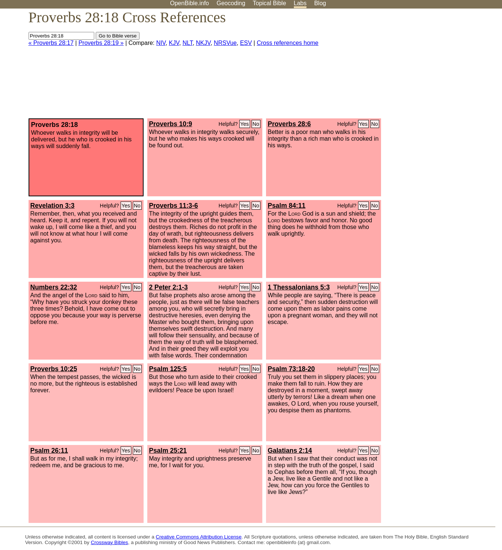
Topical (269, 3)
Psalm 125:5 (168, 369)
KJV (174, 43)
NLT (188, 43)
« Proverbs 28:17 (51, 43)
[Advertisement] (427, 66)
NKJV (203, 43)
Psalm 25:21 (168, 450)
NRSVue (225, 43)
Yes (244, 124)
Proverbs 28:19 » (101, 43)
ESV (246, 43)
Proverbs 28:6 (289, 124)
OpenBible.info (189, 3)
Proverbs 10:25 (53, 369)
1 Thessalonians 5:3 (299, 287)
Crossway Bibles (109, 542)
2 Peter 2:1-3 (168, 287)
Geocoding (231, 3)
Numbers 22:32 (53, 287)
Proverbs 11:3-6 (173, 205)
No (256, 124)
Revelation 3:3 (52, 205)
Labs (300, 3)
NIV (160, 43)
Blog (320, 3)
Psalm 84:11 (287, 205)
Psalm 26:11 (49, 450)
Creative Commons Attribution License (199, 537)
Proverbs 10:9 (170, 124)
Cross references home (287, 43)
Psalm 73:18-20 (291, 369)
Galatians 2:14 (290, 450)
